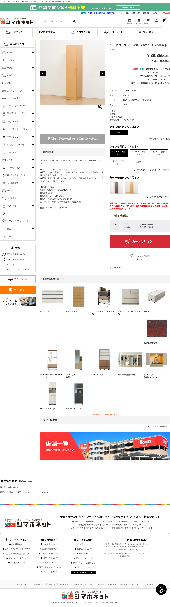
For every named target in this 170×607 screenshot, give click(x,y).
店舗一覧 (51, 584)
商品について (84, 554)
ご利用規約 (149, 584)
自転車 (10, 190)
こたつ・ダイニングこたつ (18, 106)
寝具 (9, 83)
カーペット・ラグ (14, 91)
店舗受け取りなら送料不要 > (105, 414)
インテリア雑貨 (13, 168)
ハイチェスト (71, 311)
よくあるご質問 (136, 13)
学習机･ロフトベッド (16, 145)
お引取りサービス (18, 563)
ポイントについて (50, 572)
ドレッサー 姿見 (77, 376)
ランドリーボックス (48, 409)
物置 (9, 229)
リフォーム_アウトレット (18, 221)
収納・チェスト (13, 122)
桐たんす (147, 311)
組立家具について (50, 558)
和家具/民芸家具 (150, 343)
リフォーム (11, 213)
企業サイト (156, 13)
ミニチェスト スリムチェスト (103, 312)
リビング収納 (97, 375)
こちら (167, 83)
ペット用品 (11, 198)
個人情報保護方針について (130, 584)
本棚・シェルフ (13, 137)
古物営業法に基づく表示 (106, 584)
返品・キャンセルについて (50, 567)
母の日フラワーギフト (16, 175)
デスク (10, 160)
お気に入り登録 (142, 255)
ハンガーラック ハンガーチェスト (51, 376)
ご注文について (84, 544)
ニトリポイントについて (157, 72)
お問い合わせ (147, 13)
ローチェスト (45, 311)
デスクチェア (12, 152)
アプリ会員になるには (158, 79)
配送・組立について (84, 558)
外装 (9, 236)
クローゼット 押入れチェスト (129, 312)
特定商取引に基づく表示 (83, 584)
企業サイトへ (65, 584)
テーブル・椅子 (13, 98)
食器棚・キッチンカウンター (18, 114)
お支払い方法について (50, 553)
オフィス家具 (12, 206)
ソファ (10, 68)
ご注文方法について (50, 549)
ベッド (10, 52)
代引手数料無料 (17, 544)
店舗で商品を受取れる (18, 558)
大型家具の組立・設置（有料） (18, 549)
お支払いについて (84, 549)
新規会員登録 (166, 13)
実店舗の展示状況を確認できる (18, 554)
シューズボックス (73, 409)
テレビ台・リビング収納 (17, 129)
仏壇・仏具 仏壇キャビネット (155, 376)
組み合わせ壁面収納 (126, 375)
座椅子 (10, 75)
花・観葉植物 (12, 183)
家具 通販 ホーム (23, 584)
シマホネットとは (124, 13)
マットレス (11, 60)
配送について (50, 563)
